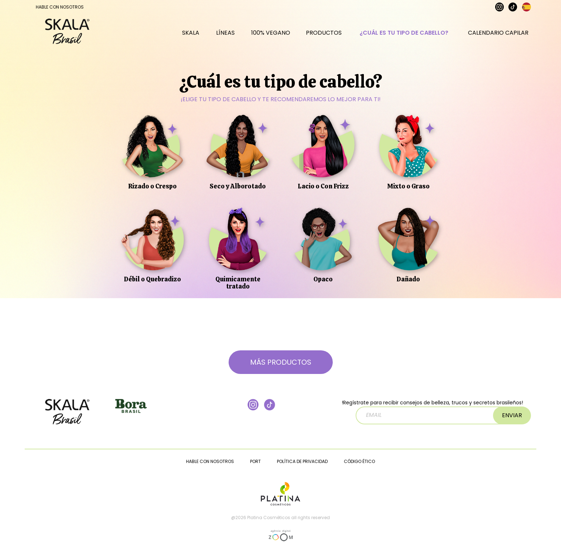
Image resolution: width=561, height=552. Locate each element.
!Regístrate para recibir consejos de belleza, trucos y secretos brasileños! (432, 411)
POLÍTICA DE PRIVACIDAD (302, 461)
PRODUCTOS (324, 36)
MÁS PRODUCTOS (280, 362)
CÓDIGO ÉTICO (359, 461)
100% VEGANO (270, 36)
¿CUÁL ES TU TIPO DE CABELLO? (404, 36)
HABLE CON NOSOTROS (60, 7)
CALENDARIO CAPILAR (498, 36)
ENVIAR (512, 415)
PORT (255, 461)
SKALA (190, 36)
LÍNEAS (225, 36)
